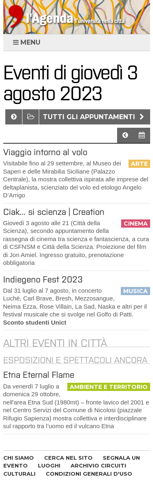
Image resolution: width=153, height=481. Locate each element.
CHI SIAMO (18, 457)
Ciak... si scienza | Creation (53, 212)
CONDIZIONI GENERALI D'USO (89, 473)
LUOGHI (49, 465)
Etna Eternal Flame (38, 375)
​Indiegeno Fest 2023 (43, 279)
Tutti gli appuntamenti (94, 117)
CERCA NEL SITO (68, 457)
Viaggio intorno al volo (45, 152)
